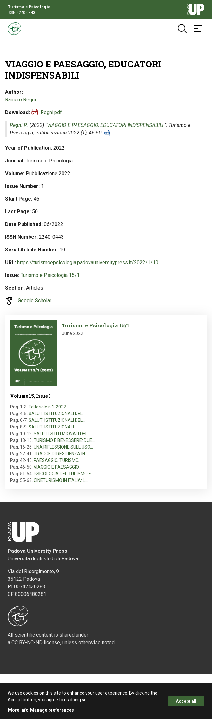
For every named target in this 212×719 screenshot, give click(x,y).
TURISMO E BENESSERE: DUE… (64, 440)
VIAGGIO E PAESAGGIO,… (58, 466)
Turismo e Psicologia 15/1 (50, 275)
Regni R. (19, 125)
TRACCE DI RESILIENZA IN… (61, 453)
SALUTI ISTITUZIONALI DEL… (57, 413)
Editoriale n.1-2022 (47, 406)
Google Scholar (34, 301)
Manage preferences (52, 711)
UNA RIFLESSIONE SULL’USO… (63, 446)
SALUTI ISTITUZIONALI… (53, 426)
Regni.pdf (51, 112)
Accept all (186, 702)
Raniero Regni (20, 100)
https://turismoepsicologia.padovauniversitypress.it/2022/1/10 (87, 262)
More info (18, 711)
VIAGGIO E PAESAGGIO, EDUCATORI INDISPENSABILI (106, 125)
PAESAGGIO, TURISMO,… (58, 460)
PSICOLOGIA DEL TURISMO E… (64, 473)
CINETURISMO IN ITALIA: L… (61, 480)
